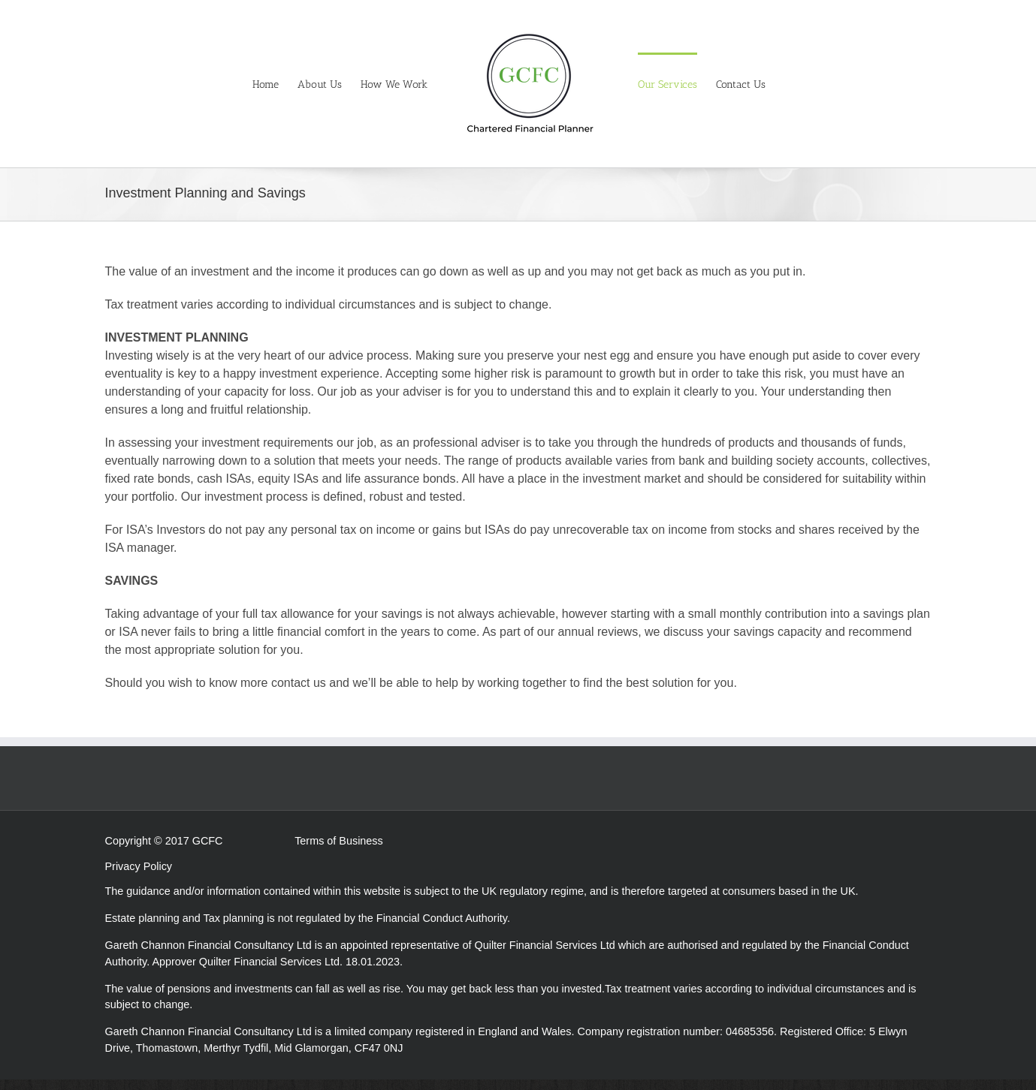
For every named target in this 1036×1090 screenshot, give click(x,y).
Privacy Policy (139, 866)
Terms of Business (338, 841)
